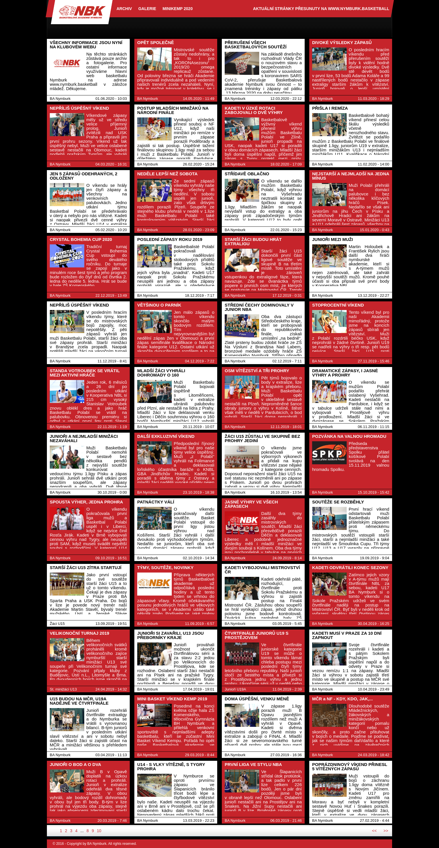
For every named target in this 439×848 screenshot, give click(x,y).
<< (374, 830)
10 (99, 830)
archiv (124, 8)
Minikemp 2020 (178, 8)
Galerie (147, 8)
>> (385, 830)
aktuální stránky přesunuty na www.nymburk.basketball (321, 8)
